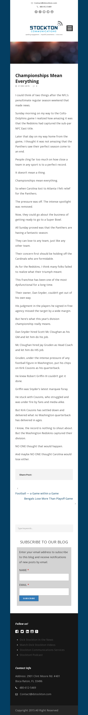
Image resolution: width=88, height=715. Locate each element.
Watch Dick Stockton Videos (37, 645)
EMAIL (24, 585)
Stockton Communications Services (42, 650)
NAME (24, 570)
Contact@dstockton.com (45, 3)
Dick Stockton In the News (36, 639)
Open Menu (69, 28)
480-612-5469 (45, 6)
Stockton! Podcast (31, 655)
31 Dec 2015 (24, 86)
